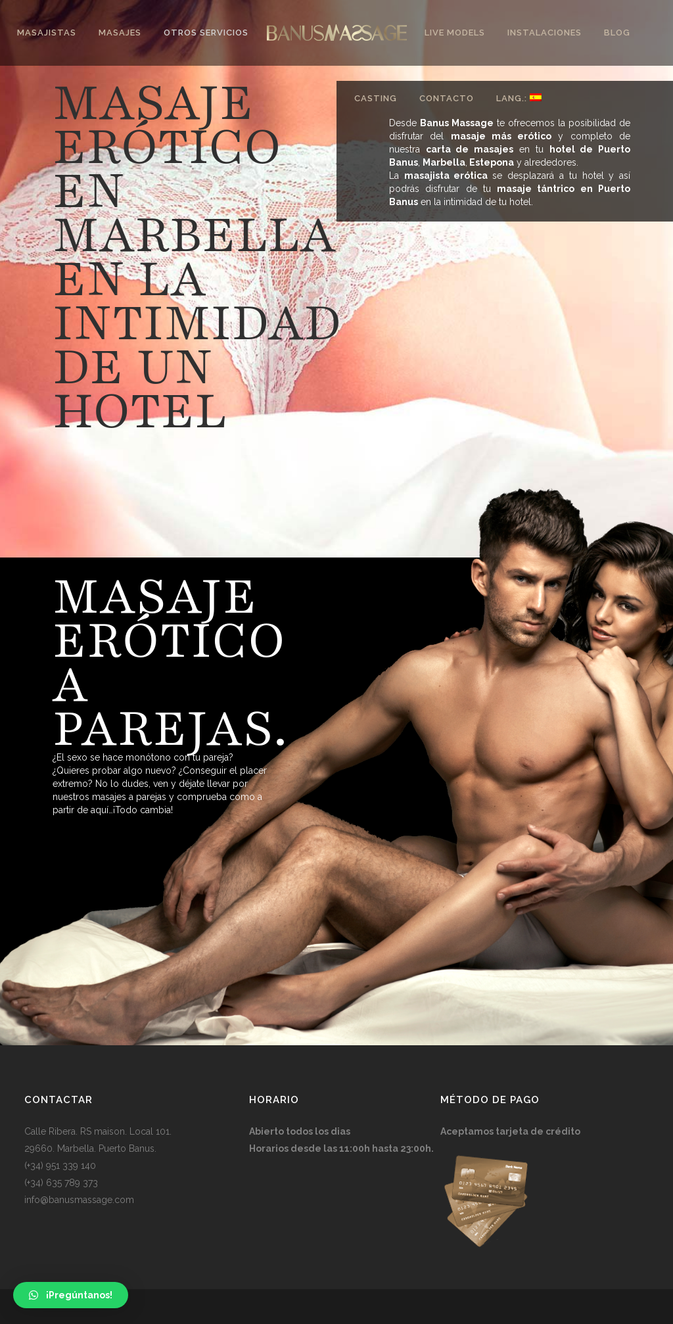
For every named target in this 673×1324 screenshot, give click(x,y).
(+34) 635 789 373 (61, 1182)
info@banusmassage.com (79, 1199)
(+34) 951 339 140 (60, 1165)
